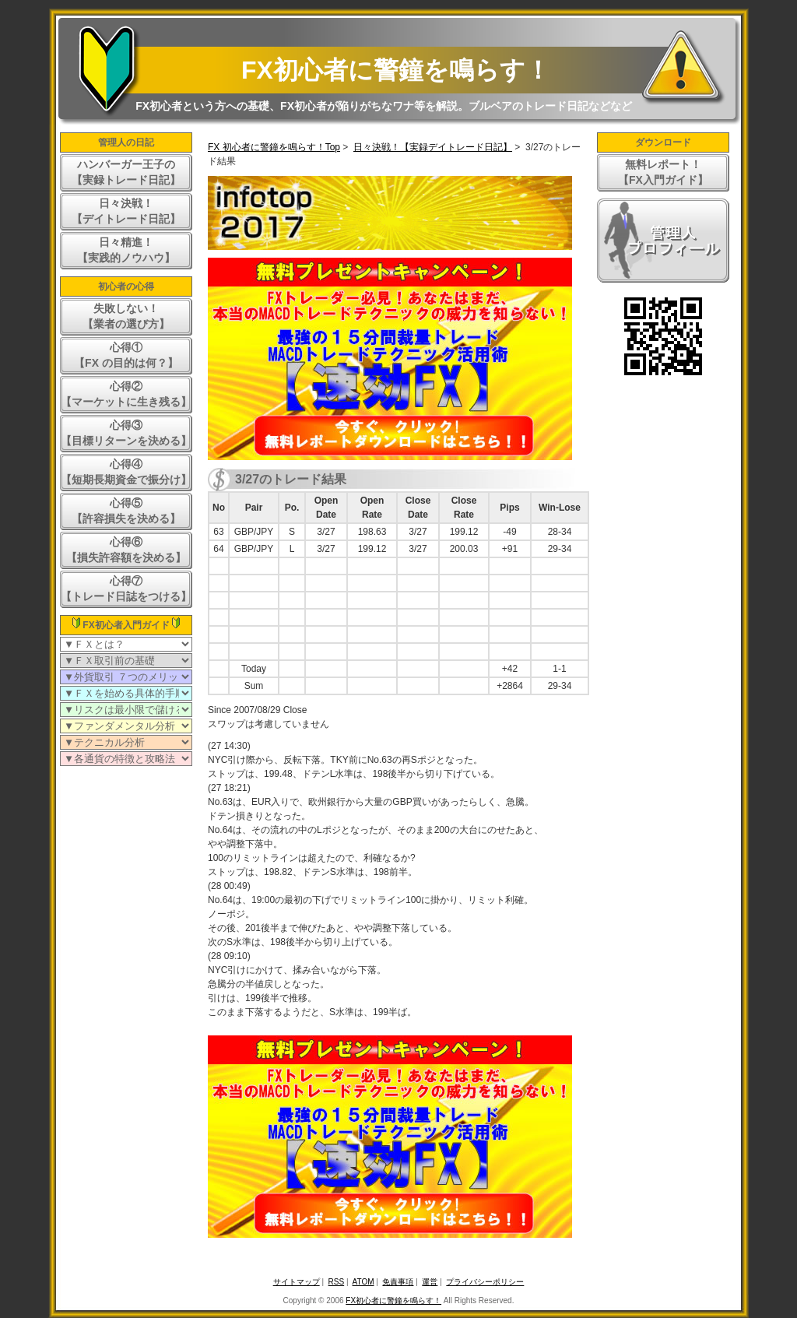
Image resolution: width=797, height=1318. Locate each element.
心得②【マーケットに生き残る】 (126, 394)
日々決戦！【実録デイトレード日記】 (432, 147)
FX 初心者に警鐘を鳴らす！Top (274, 147)
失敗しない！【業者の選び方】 (126, 316)
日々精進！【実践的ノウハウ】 (126, 250)
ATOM (363, 1282)
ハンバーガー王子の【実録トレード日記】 (126, 172)
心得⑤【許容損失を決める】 (126, 511)
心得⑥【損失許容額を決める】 (126, 550)
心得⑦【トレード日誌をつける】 (126, 589)
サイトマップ (296, 1282)
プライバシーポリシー (485, 1282)
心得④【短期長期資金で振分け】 (126, 472)
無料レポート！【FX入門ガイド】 (663, 172)
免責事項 (397, 1282)
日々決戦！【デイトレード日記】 (126, 211)
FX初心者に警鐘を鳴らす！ (395, 70)
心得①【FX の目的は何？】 (126, 355)
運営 (429, 1282)
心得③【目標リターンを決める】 (126, 433)
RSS (336, 1282)
